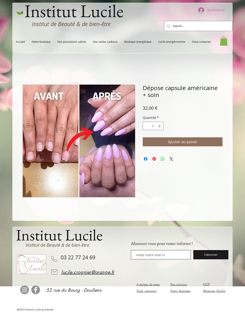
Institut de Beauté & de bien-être (71, 24)
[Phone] (53, 258)
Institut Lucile (59, 235)
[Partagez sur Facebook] (145, 159)
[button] (224, 41)
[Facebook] (35, 289)
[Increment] (160, 126)
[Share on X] (171, 159)
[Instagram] (24, 289)
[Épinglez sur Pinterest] (154, 159)
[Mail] (54, 271)
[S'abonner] (210, 254)
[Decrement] (146, 126)
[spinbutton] (153, 126)
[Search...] (198, 26)
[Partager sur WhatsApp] (162, 159)
